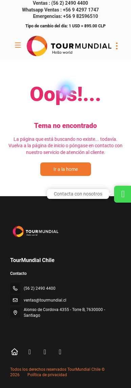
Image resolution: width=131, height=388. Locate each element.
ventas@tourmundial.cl (45, 300)
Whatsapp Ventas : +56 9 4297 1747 (60, 9)
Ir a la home (65, 169)
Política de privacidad (47, 374)
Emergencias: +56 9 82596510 (65, 16)
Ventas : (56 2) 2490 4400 (60, 3)
